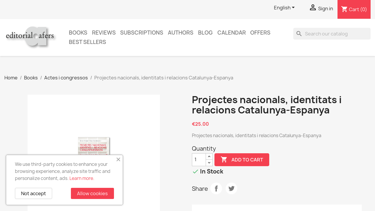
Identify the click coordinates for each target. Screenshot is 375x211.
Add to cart (242, 160)
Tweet (231, 188)
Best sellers (87, 42)
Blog (205, 32)
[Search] (332, 34)
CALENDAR (231, 32)
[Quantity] (199, 159)
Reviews (104, 32)
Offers (260, 32)
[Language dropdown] (285, 7)
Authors (180, 32)
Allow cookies (92, 193)
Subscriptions (141, 32)
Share (216, 188)
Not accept (33, 193)
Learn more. (81, 178)
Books (78, 32)
